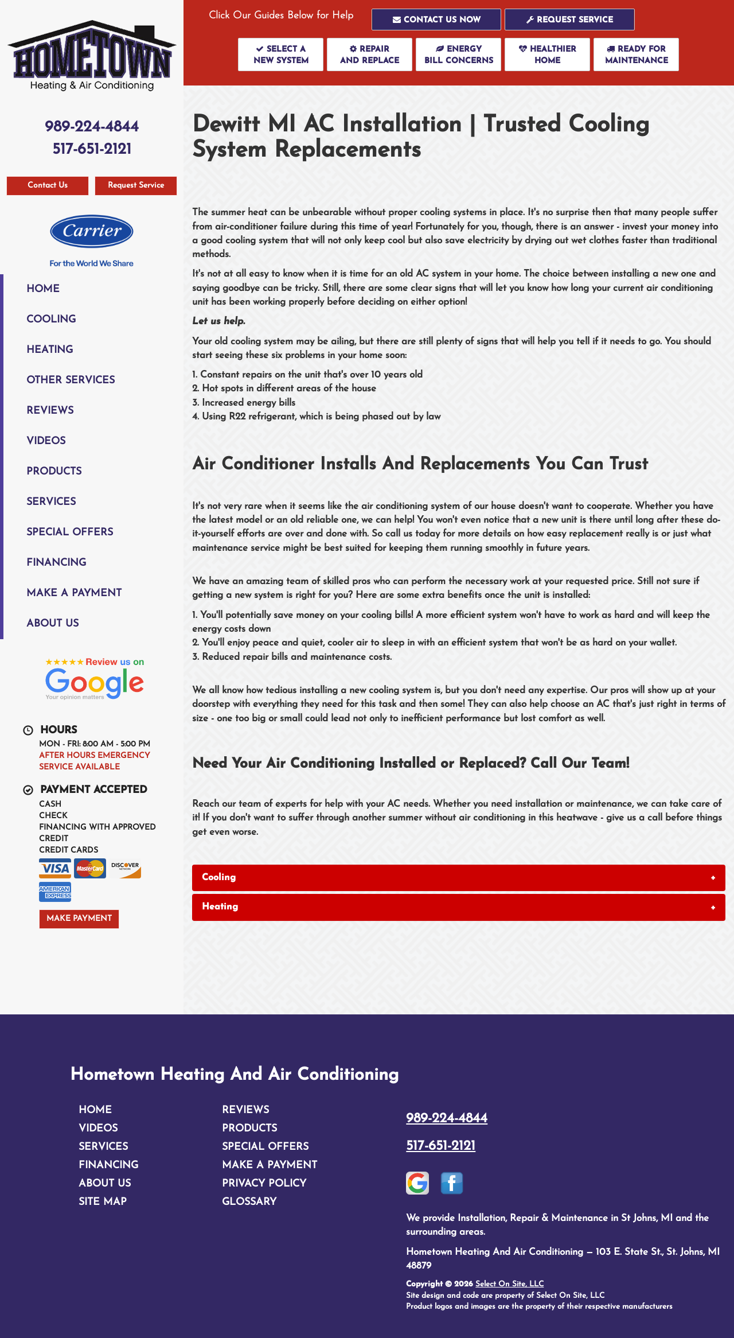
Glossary (249, 1202)
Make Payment (79, 919)
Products (53, 472)
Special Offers (69, 533)
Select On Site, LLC (509, 1284)
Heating (49, 350)
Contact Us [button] (48, 185)
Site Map (103, 1202)
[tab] (458, 878)
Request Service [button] (136, 185)
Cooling (51, 320)
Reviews (49, 411)
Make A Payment (74, 593)
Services (51, 502)
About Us (52, 624)
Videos (45, 441)
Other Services (70, 381)
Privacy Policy (264, 1184)
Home (43, 289)
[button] (437, 19)
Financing (56, 563)
